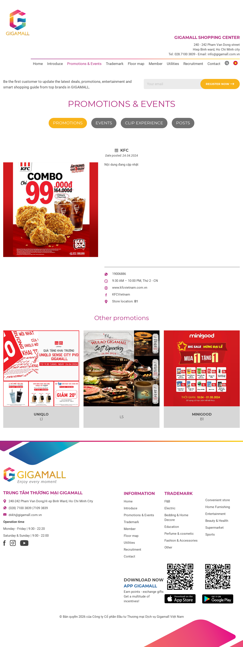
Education (171, 527)
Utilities (173, 64)
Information (139, 493)
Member (156, 64)
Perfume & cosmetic (179, 534)
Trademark (115, 64)
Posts (183, 122)
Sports (210, 534)
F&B (167, 501)
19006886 (119, 274)
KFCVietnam (121, 294)
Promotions (68, 122)
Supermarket (214, 528)
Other (168, 547)
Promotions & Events (84, 64)
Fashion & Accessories (181, 540)
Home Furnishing (217, 507)
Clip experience (144, 122)
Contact (213, 64)
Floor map (136, 64)
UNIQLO (41, 414)
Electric (169, 508)
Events (104, 122)
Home (38, 64)
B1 (136, 301)
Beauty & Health (216, 521)
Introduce (55, 64)
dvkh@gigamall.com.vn (25, 515)
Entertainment (215, 514)
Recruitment (193, 64)
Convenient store (217, 500)
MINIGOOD (202, 414)
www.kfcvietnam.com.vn (129, 288)
